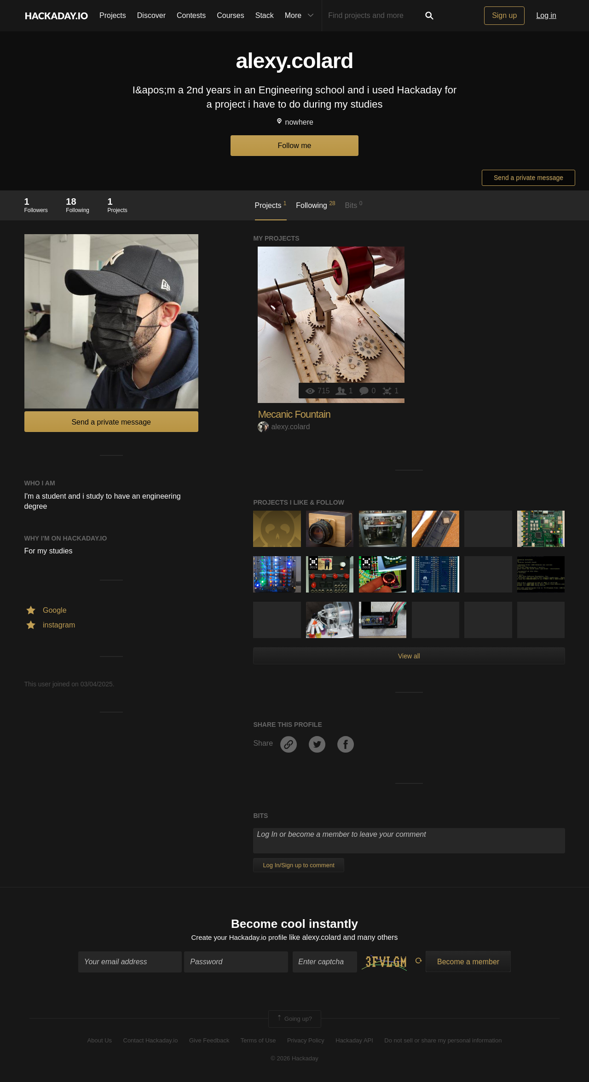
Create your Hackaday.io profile (239, 938)
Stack (264, 15)
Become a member (468, 963)
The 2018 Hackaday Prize (366, 563)
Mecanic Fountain (294, 414)
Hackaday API (354, 1041)
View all (409, 656)
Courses (230, 15)
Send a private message (528, 177)
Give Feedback (209, 1041)
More (301, 15)
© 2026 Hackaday (294, 1059)
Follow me (295, 146)
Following (315, 204)
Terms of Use (258, 1041)
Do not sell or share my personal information (443, 1041)
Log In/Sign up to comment (298, 865)
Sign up (504, 15)
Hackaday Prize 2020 (366, 609)
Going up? (294, 1020)
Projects (112, 15)
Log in (546, 15)
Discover (151, 15)
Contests (191, 15)
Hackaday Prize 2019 (313, 563)
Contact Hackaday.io (150, 1041)
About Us (99, 1041)
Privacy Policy (305, 1041)
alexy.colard (284, 427)
